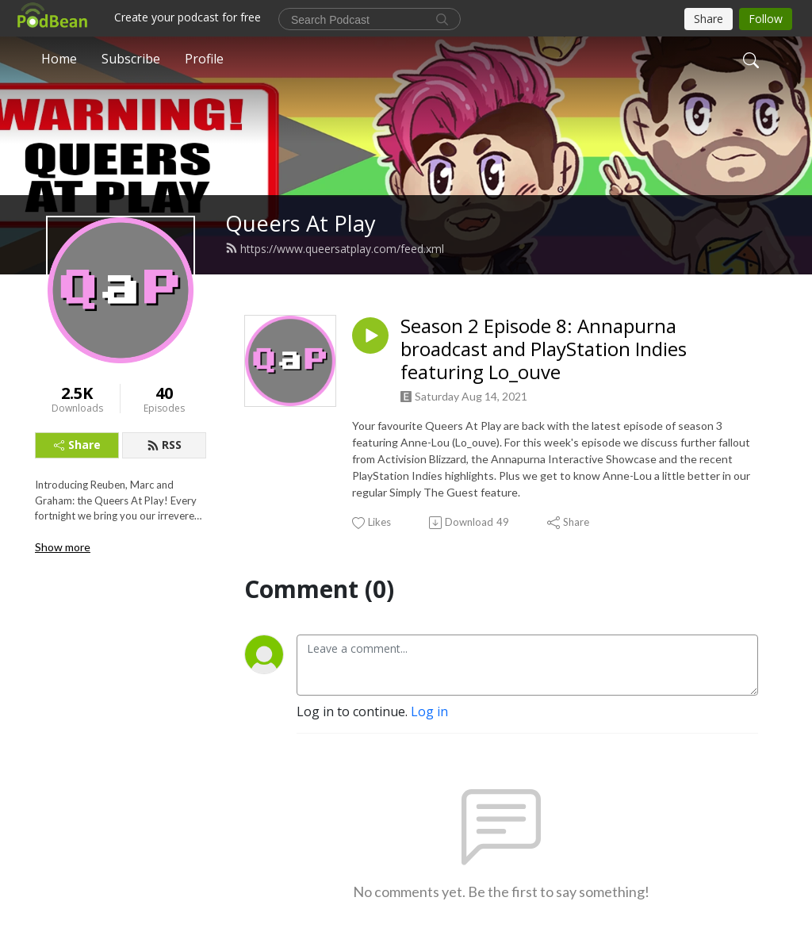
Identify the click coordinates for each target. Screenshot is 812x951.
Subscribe (131, 58)
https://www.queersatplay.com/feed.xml (334, 248)
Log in (429, 711)
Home (59, 58)
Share (77, 444)
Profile (204, 58)
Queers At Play (300, 223)
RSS (164, 444)
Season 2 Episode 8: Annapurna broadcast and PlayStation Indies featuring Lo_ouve (543, 349)
